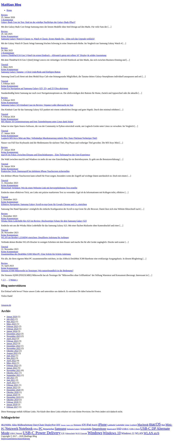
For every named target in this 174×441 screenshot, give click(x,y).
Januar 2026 (12, 316)
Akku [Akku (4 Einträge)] (14, 424)
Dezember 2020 (13, 390)
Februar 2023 (12, 341)
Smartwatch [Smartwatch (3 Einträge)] (111, 429)
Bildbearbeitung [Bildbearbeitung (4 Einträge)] (24, 424)
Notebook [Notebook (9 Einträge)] (26, 428)
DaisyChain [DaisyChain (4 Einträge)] (38, 424)
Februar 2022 (12, 365)
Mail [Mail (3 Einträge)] (163, 425)
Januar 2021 (12, 387)
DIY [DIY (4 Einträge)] (58, 424)
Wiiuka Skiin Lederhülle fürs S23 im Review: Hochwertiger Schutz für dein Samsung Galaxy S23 (44, 221)
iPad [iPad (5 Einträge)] (88, 424)
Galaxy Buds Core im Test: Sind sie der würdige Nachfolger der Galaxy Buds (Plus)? (38, 22)
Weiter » (14, 280)
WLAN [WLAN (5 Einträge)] (139, 433)
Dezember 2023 (13, 334)
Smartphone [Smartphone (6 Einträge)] (99, 428)
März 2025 (11, 324)
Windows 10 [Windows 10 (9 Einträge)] (112, 433)
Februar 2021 (12, 385)
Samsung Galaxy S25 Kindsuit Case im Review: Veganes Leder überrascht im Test (37, 105)
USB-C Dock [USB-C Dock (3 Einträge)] (134, 429)
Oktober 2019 (12, 400)
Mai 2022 (11, 358)
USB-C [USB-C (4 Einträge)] (125, 429)
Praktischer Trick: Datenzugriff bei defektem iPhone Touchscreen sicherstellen (35, 171)
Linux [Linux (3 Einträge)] (127, 425)
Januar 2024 (12, 331)
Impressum (6, 438)
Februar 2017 (12, 407)
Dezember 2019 (13, 397)
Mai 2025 (11, 321)
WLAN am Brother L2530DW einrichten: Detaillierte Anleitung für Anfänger (35, 237)
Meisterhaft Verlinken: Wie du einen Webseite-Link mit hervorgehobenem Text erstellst (39, 188)
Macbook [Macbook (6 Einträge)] (143, 424)
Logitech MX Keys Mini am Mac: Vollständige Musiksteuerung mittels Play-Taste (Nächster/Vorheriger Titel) (49, 138)
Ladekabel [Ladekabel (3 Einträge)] (111, 425)
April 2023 (11, 338)
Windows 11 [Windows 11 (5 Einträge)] (128, 433)
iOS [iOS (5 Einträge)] (84, 424)
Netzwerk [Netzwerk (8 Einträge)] (11, 428)
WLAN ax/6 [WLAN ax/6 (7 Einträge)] (151, 433)
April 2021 (11, 382)
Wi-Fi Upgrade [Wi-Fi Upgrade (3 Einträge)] (81, 433)
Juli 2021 (11, 378)
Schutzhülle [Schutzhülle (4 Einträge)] (85, 429)
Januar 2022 (12, 368)
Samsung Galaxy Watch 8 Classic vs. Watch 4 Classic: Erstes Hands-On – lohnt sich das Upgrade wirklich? (48, 39)
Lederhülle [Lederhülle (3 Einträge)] (120, 425)
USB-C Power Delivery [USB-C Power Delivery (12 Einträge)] (42, 433)
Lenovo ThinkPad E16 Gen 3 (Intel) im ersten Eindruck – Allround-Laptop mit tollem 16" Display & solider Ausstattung (53, 55)
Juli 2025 (11, 319)
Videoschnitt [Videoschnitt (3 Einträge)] (70, 433)
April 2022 (11, 360)
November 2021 (14, 370)
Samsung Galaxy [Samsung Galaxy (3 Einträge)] (73, 429)
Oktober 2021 (12, 373)
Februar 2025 (12, 326)
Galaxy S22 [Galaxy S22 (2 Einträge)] (69, 425)
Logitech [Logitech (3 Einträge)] (133, 425)
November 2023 (14, 336)
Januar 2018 (12, 404)
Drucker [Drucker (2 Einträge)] (63, 425)
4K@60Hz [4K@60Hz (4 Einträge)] (6, 424)
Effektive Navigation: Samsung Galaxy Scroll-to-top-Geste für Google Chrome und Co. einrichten (44, 204)
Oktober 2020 (12, 392)
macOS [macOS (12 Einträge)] (155, 424)
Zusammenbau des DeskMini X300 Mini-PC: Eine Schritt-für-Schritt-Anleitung (36, 254)
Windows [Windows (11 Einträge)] (95, 433)
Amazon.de (6, 305)
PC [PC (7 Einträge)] (41, 428)
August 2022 (12, 353)
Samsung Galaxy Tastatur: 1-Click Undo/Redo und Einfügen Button (30, 72)
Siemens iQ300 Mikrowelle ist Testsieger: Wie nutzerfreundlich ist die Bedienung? (37, 270)
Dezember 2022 (13, 346)
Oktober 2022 (12, 351)
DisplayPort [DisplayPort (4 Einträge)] (50, 424)
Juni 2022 (11, 356)
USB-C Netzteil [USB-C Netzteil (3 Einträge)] (16, 433)
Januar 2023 (12, 343)
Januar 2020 (12, 395)
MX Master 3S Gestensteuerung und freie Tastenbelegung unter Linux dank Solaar (37, 121)
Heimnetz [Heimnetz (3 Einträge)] (77, 425)
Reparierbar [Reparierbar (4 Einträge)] (48, 429)
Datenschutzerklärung (20, 438)
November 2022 (14, 348)
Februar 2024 (12, 329)
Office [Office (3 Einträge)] (35, 429)
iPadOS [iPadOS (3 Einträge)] (94, 425)
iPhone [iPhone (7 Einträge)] (102, 424)
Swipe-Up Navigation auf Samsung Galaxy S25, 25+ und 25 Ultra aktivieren (34, 88)
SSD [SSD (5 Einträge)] (118, 428)
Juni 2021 (11, 380)
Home (9, 10)
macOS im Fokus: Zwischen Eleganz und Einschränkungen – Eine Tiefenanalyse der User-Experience (45, 155)
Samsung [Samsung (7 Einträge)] (60, 428)
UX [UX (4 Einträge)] (63, 433)
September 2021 (14, 375)
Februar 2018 (12, 402)
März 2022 (11, 363)
